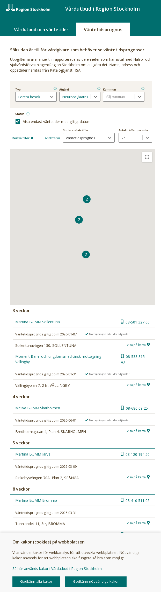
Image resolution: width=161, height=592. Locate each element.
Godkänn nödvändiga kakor (96, 581)
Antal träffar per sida (133, 130)
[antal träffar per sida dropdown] (130, 138)
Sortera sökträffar (76, 130)
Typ (18, 89)
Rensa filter (22, 138)
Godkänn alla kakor (36, 581)
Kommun (109, 89)
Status (19, 114)
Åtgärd (64, 89)
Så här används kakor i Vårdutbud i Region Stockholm (57, 568)
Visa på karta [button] (136, 345)
